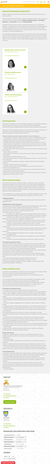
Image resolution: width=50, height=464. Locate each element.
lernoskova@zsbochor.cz (11, 78)
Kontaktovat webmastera (16, 456)
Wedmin (27, 457)
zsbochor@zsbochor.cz (10, 373)
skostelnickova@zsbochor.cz (12, 57)
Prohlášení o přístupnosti (27, 456)
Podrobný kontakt (10, 379)
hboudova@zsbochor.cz (34, 55)
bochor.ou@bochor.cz (10, 403)
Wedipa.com (4, 457)
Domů (3, 5)
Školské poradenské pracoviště (17, 5)
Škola (7, 5)
